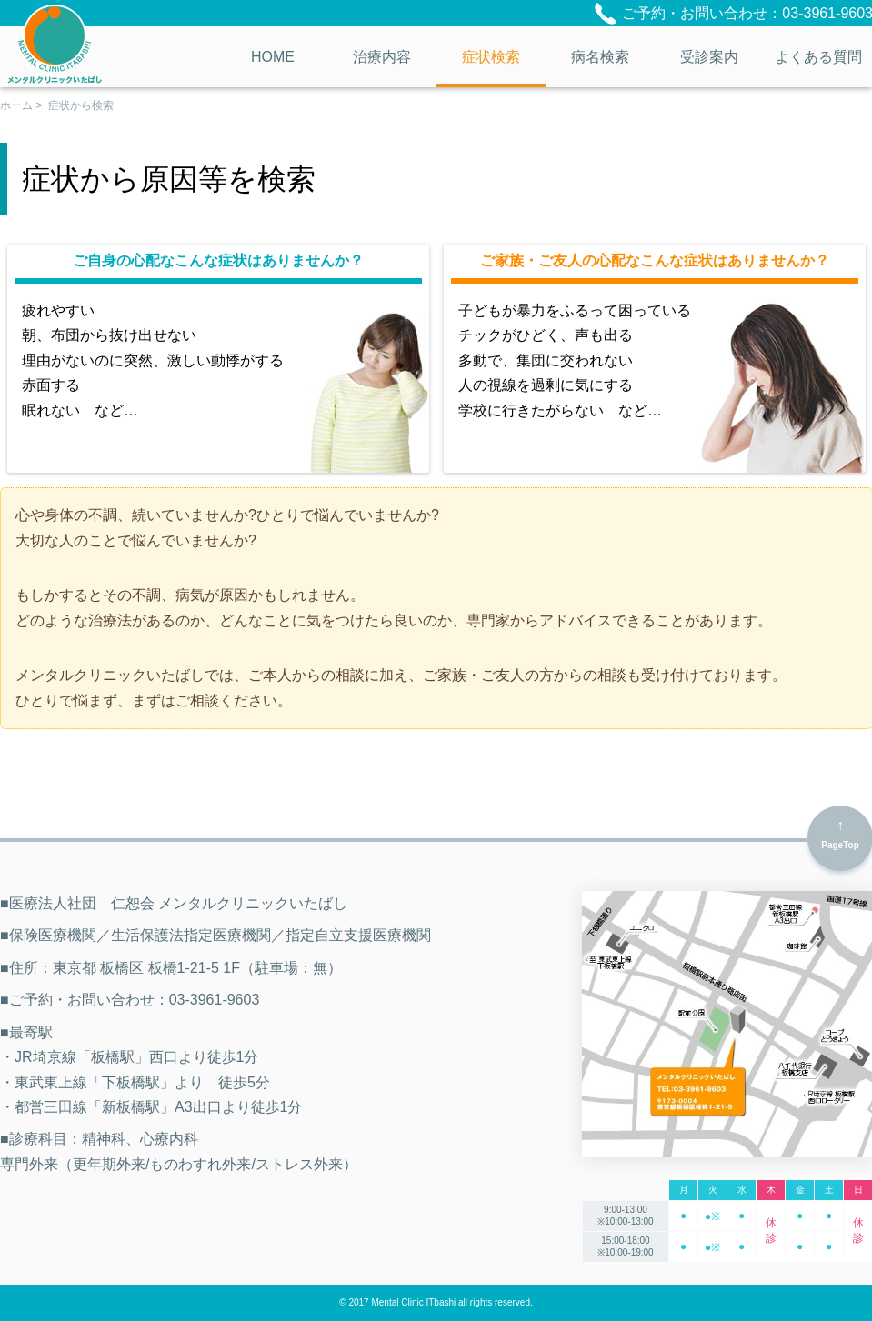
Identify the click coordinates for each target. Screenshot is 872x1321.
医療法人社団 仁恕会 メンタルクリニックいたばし (54, 43)
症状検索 (491, 57)
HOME (273, 57)
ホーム (16, 105)
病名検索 (600, 57)
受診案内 (709, 57)
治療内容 (382, 57)
